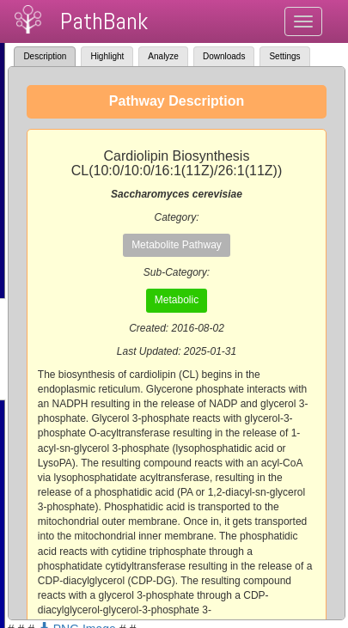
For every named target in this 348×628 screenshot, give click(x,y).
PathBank (104, 21)
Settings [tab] (284, 56)
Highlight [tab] (107, 56)
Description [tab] (44, 56)
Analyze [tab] (163, 56)
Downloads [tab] (224, 56)
